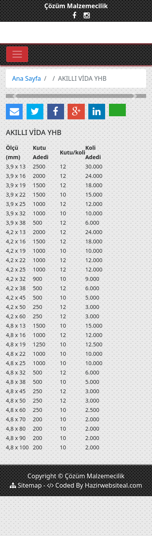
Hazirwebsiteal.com (113, 485)
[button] (16, 96)
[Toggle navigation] (17, 54)
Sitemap (26, 485)
